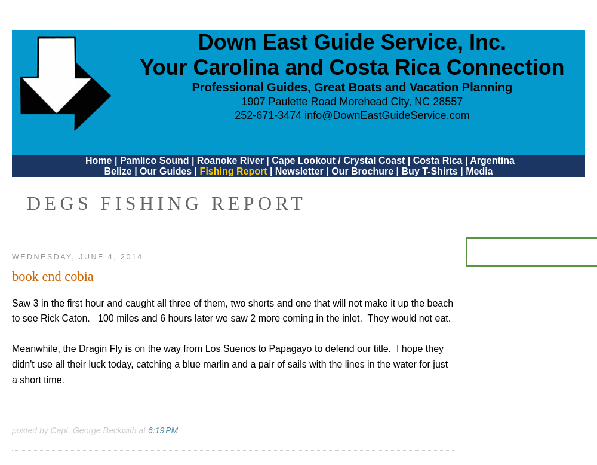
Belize (117, 171)
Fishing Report (235, 171)
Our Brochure (362, 171)
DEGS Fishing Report (166, 203)
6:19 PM (163, 430)
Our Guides (166, 171)
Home (98, 160)
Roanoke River (230, 160)
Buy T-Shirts (430, 171)
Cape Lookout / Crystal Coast (338, 160)
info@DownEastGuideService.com (386, 115)
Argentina (492, 160)
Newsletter (299, 171)
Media (479, 171)
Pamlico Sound (154, 160)
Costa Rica (438, 160)
